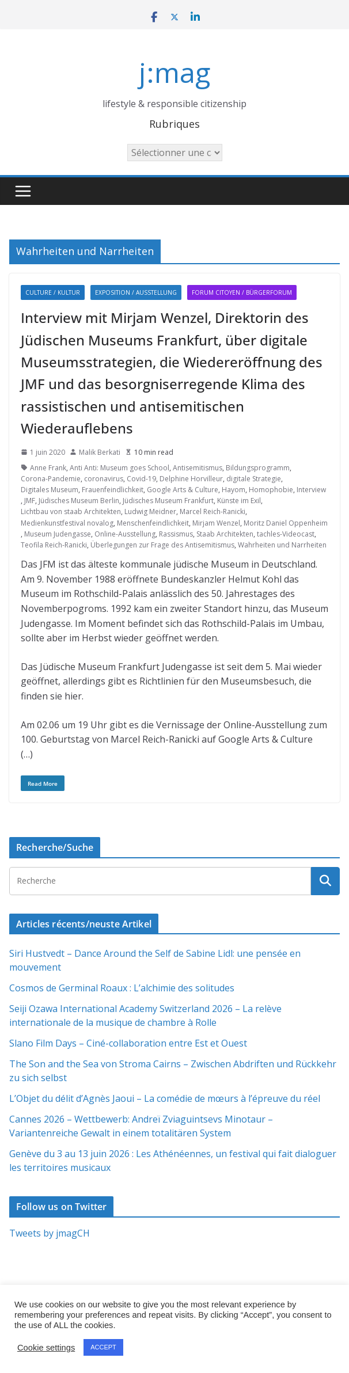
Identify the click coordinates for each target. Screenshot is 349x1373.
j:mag (174, 72)
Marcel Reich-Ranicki (212, 511)
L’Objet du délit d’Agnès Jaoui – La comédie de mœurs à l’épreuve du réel (164, 1098)
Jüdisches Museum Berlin (79, 500)
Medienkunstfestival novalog (67, 523)
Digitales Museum (49, 490)
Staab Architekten (224, 534)
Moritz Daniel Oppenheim (286, 523)
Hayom (233, 490)
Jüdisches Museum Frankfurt (168, 500)
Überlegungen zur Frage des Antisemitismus (162, 545)
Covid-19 (141, 479)
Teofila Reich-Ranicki (54, 545)
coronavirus (103, 479)
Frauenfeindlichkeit (112, 490)
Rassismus (176, 534)
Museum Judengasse (57, 534)
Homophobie (271, 490)
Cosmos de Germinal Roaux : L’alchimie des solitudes (121, 988)
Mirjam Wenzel (216, 523)
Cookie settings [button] (46, 1347)
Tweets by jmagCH (49, 1233)
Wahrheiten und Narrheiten (282, 545)
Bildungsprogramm (258, 468)
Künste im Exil (239, 500)
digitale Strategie (253, 479)
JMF (29, 500)
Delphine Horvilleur (191, 479)
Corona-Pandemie (51, 479)
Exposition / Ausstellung (136, 292)
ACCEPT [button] (103, 1347)
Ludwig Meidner (150, 511)
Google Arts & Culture (182, 490)
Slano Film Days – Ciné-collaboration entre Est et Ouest (128, 1043)
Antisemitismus (197, 468)
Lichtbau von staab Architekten (71, 511)
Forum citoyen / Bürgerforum (242, 292)
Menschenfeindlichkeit (153, 523)
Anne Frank (48, 468)
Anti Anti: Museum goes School (119, 468)
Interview (311, 490)
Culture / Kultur (52, 292)
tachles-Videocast (285, 534)
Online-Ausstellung (124, 534)
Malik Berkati (99, 452)
